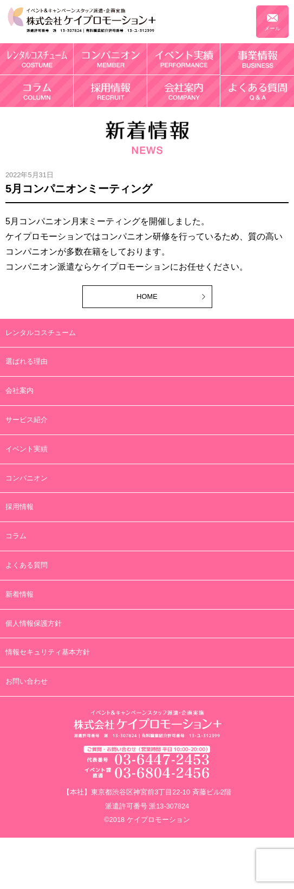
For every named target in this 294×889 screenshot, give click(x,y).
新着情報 (19, 594)
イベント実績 (26, 449)
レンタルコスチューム (40, 333)
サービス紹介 (26, 420)
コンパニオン (26, 478)
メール (272, 28)
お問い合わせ (26, 681)
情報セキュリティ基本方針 (47, 652)
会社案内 (19, 390)
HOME (146, 296)
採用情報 (19, 507)
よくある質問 (26, 565)
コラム (16, 536)
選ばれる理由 (26, 361)
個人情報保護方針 (33, 623)
